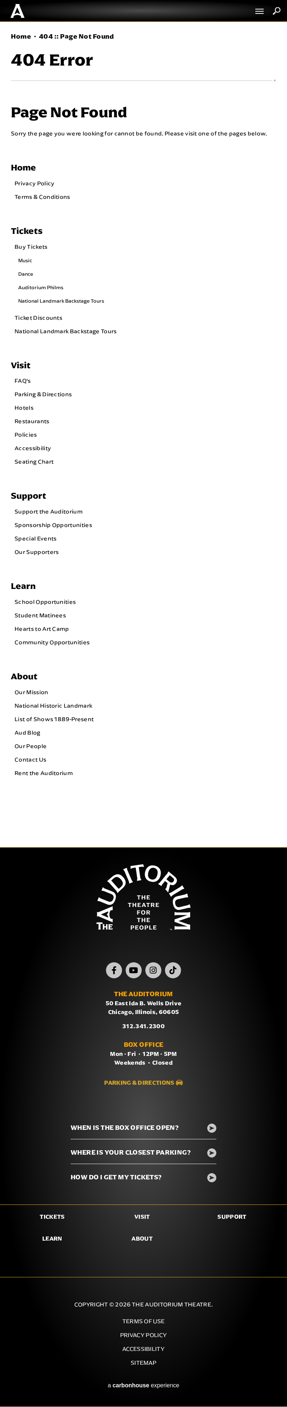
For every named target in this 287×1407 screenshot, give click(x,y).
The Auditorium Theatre (17, 11)
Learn (23, 586)
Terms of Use (143, 1321)
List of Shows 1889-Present (54, 719)
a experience (144, 1386)
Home (21, 36)
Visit (21, 365)
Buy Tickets (31, 246)
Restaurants (32, 421)
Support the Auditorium (49, 511)
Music (25, 260)
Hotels (24, 408)
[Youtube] (134, 971)
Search (276, 11)
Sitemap (143, 1363)
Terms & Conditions (42, 196)
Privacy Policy (34, 183)
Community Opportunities (52, 642)
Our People (31, 746)
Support (28, 496)
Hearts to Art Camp (42, 629)
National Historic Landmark (53, 706)
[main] (143, 435)
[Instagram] (153, 971)
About (24, 676)
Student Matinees (40, 615)
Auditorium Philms (40, 287)
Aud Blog (27, 732)
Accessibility (33, 448)
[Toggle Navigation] (259, 11)
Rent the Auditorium (44, 773)
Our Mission (31, 692)
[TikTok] (173, 971)
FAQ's (23, 381)
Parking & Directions (43, 394)
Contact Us (30, 759)
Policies (26, 435)
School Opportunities (45, 602)
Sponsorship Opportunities (53, 525)
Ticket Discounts (38, 317)
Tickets (27, 230)
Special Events (35, 538)
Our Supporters (37, 552)
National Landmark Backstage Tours (61, 301)
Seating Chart (34, 461)
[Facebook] (114, 971)
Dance (25, 274)
